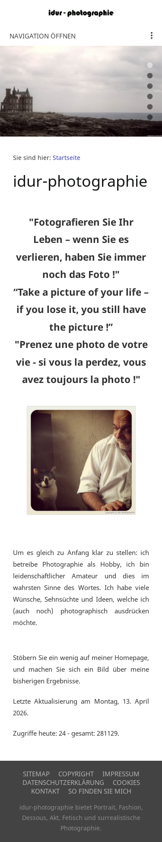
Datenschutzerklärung (63, 782)
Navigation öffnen (43, 36)
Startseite (66, 158)
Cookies (126, 782)
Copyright (76, 773)
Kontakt (45, 791)
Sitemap (36, 773)
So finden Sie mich (99, 791)
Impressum (121, 773)
